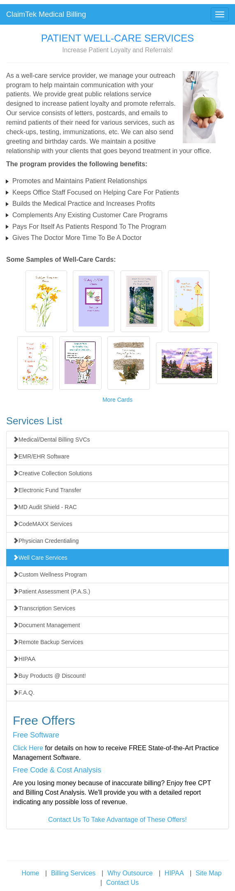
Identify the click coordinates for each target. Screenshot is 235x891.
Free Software (36, 735)
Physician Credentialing (46, 540)
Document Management (46, 625)
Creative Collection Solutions (52, 473)
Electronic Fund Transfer (47, 490)
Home (31, 873)
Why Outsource (130, 873)
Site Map (208, 873)
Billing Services (73, 873)
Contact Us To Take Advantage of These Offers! (117, 819)
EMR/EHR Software (41, 456)
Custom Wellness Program (50, 574)
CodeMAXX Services (42, 524)
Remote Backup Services (48, 642)
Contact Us (122, 882)
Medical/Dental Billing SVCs (51, 439)
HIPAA (24, 659)
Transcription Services (44, 608)
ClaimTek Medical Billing (46, 14)
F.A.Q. (24, 692)
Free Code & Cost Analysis (57, 770)
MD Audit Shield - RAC (45, 507)
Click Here (28, 747)
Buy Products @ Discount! (49, 675)
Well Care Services (40, 557)
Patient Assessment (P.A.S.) (51, 591)
